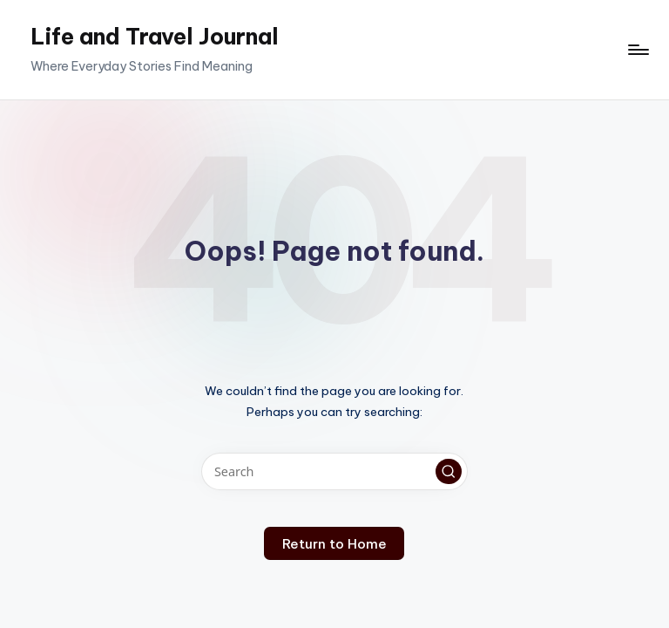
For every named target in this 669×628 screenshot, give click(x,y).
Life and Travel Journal (154, 37)
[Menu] (637, 49)
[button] (449, 472)
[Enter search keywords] (334, 471)
